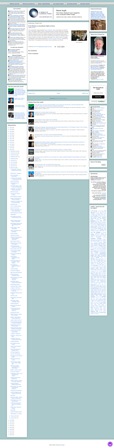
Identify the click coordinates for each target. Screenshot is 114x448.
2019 (11, 140)
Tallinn (96, 299)
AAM (105, 210)
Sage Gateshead (102, 289)
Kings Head (95, 260)
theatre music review (95, 303)
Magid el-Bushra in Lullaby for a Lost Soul (15, 315)
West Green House (102, 309)
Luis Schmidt (99, 110)
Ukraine (99, 305)
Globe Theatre (94, 252)
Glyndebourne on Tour (95, 254)
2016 (11, 146)
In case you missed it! (14, 371)
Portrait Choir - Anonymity (15, 173)
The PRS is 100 (13, 295)
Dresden (92, 243)
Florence (98, 250)
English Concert (102, 245)
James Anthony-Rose (96, 140)
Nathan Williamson (48, 30)
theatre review (103, 303)
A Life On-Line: (100, 210)
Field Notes (12, 395)
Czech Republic (103, 241)
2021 (11, 136)
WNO (102, 312)
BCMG (92, 219)
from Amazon (98, 179)
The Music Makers (14, 268)
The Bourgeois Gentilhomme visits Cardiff (15, 257)
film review (102, 249)
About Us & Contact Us (29, 3)
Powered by (98, 101)
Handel (97, 257)
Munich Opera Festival (94, 266)
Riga (100, 287)
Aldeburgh (93, 212)
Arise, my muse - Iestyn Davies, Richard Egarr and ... (15, 363)
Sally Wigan (12, 410)
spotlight (104, 296)
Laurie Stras (94, 150)
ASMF (99, 214)
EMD (96, 245)
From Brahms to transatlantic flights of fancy (15, 266)
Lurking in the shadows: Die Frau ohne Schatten (16, 202)
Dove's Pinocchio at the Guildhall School (15, 350)
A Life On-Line (94, 210)
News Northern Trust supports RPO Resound (16, 246)
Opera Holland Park (95, 276)
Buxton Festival (101, 225)
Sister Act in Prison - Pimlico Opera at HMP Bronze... (16, 398)
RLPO (102, 287)
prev (105, 283)
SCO (105, 290)
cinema (96, 234)
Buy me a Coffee (100, 79)
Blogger (63, 444)
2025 (11, 129)
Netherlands (99, 269)
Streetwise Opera (103, 297)
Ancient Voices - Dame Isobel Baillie (15, 228)
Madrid (92, 265)
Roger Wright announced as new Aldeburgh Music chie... (16, 224)
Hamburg (92, 257)
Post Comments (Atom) (61, 98)
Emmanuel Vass (13, 204)
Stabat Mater (13, 214)
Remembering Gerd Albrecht (14, 183)
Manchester (95, 265)
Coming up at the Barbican (16, 390)
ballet (94, 215)
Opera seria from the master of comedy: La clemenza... (16, 278)
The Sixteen (103, 302)
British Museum (103, 221)
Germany (104, 251)
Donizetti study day (14, 303)
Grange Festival (102, 254)
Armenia (96, 214)
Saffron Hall (96, 289)
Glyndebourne (103, 253)
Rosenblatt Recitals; (95, 288)
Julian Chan (97, 133)
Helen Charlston (102, 117)
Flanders (95, 250)
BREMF (92, 221)
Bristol (99, 221)
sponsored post (98, 296)
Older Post (85, 93)
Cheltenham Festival (14, 235)
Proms (97, 285)
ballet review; (103, 215)
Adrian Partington (100, 114)
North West (98, 272)
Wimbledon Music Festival (95, 312)
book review (103, 220)
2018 (11, 142)
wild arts (100, 311)
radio (100, 285)
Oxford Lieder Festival (98, 280)
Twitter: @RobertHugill (44, 3)
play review (103, 282)
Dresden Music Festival (99, 243)
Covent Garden (96, 241)
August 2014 (13, 158)
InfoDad (104, 199)
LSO (103, 264)
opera (104, 275)
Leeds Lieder (103, 261)
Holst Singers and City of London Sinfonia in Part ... (15, 217)
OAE (94, 275)
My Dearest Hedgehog (15, 270)
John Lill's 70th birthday (15, 354)
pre (102, 283)
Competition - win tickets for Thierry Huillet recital (16, 189)
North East (93, 272)
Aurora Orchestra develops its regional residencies (16, 322)
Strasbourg (97, 297)
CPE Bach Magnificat (14, 352)
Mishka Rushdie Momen (100, 147)
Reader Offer (93, 286)
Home (58, 93)
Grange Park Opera (95, 255)
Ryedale (92, 289)
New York (96, 270)
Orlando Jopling (100, 107)
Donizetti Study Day (14, 341)
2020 (11, 138)
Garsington (96, 251)
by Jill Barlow (99, 227)
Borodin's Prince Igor (14, 208)
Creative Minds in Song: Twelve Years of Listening (46, 119)
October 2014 (14, 154)
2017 (11, 144)
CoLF (105, 235)
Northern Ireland (94, 274)
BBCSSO (104, 218)
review (92, 287)
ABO (91, 211)
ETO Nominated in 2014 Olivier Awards (15, 331)
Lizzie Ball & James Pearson (98, 135)
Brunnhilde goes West (15, 284)
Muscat (99, 266)
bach (91, 215)
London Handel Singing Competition (15, 251)
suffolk (100, 298)
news (104, 270)
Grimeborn (103, 255)
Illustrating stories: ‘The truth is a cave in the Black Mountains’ (48, 134)
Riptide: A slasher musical (15, 369)
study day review (94, 298)
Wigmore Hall (94, 311)
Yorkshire (97, 313)
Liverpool (98, 263)
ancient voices (103, 212)
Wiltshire (104, 311)
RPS (100, 288)
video (100, 306)
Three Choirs (94, 304)
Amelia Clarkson (99, 137)
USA (102, 305)
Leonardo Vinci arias (14, 312)
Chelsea (92, 233)
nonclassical (101, 271)
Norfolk (104, 271)
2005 (11, 434)
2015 (11, 147)
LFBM (103, 262)
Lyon (105, 264)
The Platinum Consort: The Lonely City (16, 290)
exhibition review (96, 248)
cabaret (98, 229)
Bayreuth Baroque (97, 217)
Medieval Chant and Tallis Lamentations (15, 243)
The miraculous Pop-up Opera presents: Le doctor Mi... (15, 309)
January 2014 (14, 417)
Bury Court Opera (94, 225)
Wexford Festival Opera (100, 310)
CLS (94, 235)
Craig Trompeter (95, 130)
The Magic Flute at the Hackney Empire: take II (16, 339)
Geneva (100, 251)
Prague (99, 283)
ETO (102, 246)
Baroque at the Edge (102, 216)
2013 (11, 420)
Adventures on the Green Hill (99, 211)
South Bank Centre (101, 295)
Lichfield (92, 263)
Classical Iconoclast (104, 193)
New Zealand (100, 270)
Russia (102, 288)
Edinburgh (96, 244)
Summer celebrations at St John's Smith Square (15, 210)
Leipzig (92, 262)
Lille (95, 263)
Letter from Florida (97, 262)
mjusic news (101, 265)
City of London (99, 234)
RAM (103, 285)
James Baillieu (98, 113)
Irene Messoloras (100, 116)
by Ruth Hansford (98, 228)
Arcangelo (92, 214)
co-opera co (100, 235)
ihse (105, 257)
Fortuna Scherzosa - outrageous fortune (15, 275)
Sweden (104, 298)
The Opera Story (97, 302)
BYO (95, 229)
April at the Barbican (14, 181)
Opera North (93, 277)
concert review (96, 238)
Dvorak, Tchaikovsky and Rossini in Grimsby (15, 199)
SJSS (95, 293)
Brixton (95, 224)
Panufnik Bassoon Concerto (16, 212)
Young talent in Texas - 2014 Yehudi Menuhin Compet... (16, 374)
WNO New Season (14, 191)
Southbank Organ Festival (15, 286)
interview (93, 259)
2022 (11, 135)
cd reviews (103, 232)
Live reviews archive (58, 3)
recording (104, 286)
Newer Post (31, 93)
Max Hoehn (98, 119)
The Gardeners (97, 301)
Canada (96, 230)
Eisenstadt (92, 245)
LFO (105, 262)
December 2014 (14, 151)
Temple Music (101, 299)
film (99, 249)
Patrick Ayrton (99, 146)
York (94, 313)
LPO (100, 264)
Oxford (92, 280)
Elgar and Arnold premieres (16, 272)
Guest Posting (97, 256)
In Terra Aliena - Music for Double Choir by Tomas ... (15, 170)
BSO (101, 224)
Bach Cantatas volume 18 (15, 248)
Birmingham (93, 220)
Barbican (96, 216)
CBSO (103, 230)
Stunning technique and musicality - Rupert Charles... (15, 262)
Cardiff (100, 230)
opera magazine (102, 276)
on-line (96, 275)
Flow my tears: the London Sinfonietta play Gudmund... (15, 387)
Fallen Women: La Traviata (16, 413)
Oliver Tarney (99, 123)
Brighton (95, 221)
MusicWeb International (101, 196)
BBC (96, 218)
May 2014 (13, 164)
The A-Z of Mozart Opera (15, 206)
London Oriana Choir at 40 (15, 320)
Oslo (105, 278)
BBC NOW (99, 218)
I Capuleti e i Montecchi (15, 288)
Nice (95, 271)
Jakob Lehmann (100, 153)
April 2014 (13, 165)
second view (103, 291)
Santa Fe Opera (101, 290)
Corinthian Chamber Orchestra (54, 38)
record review (99, 286)
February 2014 (14, 416)
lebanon (92, 261)
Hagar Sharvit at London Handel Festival (15, 325)
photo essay (98, 282)
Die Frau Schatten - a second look (14, 176)
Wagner (104, 306)
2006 (11, 433)
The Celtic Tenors (95, 112)
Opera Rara (99, 277)
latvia (105, 260)
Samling (95, 290)
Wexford (92, 310)
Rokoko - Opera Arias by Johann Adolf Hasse (15, 318)
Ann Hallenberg (101, 143)
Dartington (95, 242)
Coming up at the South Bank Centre (15, 378)
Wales (92, 308)
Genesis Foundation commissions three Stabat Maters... (14, 367)
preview (33, 27)
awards (104, 214)
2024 (11, 131)
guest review (103, 256)
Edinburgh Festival (102, 244)
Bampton (92, 216)
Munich (104, 265)
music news (99, 268)
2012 (11, 422)
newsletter (92, 271)
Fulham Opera (103, 250)
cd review (97, 232)
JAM (91, 260)
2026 (11, 127)
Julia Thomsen (99, 122)
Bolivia (98, 220)
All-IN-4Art (97, 212)
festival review (96, 249)
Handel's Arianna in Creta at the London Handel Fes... (16, 381)
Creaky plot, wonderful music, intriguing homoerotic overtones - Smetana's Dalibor (53, 149)
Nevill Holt (104, 269)
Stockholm (92, 297)
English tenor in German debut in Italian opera (45, 112)
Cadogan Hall (103, 229)
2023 (11, 133)
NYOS (92, 275)
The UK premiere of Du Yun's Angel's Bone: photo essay (47, 164)
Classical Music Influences (96, 69)
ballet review (97, 215)
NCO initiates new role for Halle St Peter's (15, 401)
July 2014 (13, 160)
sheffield (92, 293)
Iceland (102, 257)
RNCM (104, 287)
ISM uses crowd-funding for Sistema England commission (16, 238)
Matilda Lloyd (99, 157)
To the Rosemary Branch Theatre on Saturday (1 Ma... (15, 404)
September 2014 (14, 156)
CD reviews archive (72, 3)
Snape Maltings (94, 294)
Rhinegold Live (96, 287)
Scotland (92, 291)
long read (97, 264)
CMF (97, 235)
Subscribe (98, 96)
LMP (101, 263)
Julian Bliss (99, 155)
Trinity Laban (101, 304)
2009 (11, 427)
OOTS (102, 275)
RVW (105, 288)
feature (100, 248)
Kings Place (101, 260)
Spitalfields (93, 296)
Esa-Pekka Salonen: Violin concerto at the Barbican (16, 186)
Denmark (100, 242)
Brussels (98, 224)
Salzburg (92, 290)
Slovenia (98, 293)
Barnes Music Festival (15, 241)
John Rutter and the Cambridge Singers (15, 301)
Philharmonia (93, 282)
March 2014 (13, 167)
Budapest (104, 224)
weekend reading (94, 309)
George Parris (99, 134)
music (102, 266)
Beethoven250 (98, 219)
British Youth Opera (94, 222)
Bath (91, 217)
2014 (11, 149)
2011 (11, 423)
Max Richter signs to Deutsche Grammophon (16, 282)
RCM (105, 285)
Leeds (98, 261)
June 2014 (13, 162)
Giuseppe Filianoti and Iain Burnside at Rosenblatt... (16, 328)
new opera (92, 270)
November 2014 (14, 153)
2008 (11, 429)
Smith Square (103, 293)
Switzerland (93, 299)
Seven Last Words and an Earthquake (15, 231)
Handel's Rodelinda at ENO (16, 411)
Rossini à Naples (13, 233)
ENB (98, 245)
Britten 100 (101, 222)
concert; (104, 238)
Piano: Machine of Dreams (15, 196)
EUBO (104, 246)
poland (92, 283)
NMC (97, 271)
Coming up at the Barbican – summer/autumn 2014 (16, 179)
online (99, 275)
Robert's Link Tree (14, 3)
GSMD (92, 256)
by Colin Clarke (101, 226)
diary (104, 242)
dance (92, 242)
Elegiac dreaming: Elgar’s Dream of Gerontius (15, 221)
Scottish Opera (97, 291)
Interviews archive (85, 3)
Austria (101, 214)
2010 (11, 425)
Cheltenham (97, 233)
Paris (98, 281)
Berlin (104, 219)
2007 (11, 431)
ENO (92, 246)
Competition (98, 237)
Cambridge (93, 230)
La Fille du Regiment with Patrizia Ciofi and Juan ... (16, 393)
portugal (95, 283)
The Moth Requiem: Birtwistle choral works (15, 384)
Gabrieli (92, 251)
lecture (95, 261)
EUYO (92, 248)
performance (103, 281)
